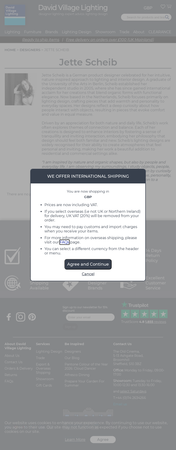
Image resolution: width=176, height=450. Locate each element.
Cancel (88, 274)
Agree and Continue (88, 264)
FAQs (64, 242)
